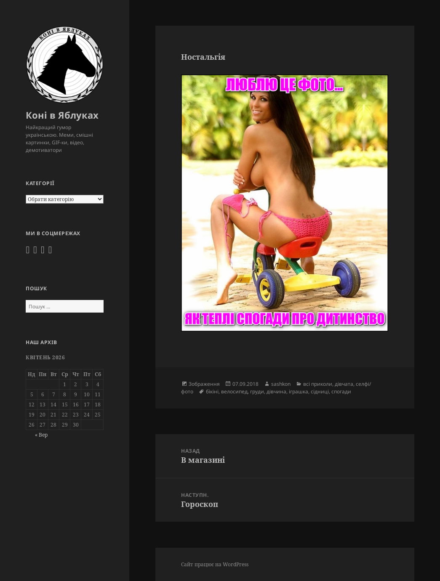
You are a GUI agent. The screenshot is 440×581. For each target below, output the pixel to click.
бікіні (212, 391)
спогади (341, 391)
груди (257, 391)
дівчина (276, 391)
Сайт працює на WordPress (214, 564)
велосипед (234, 391)
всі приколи (317, 383)
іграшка (298, 391)
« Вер (41, 434)
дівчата (344, 383)
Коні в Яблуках (62, 115)
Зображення (204, 383)
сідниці (320, 391)
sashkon (281, 383)
